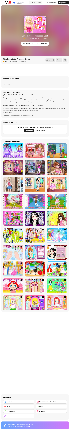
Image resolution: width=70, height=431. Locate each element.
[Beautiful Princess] (35, 235)
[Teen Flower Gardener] (13, 201)
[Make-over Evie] (35, 252)
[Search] (30, 2)
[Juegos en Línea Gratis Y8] (8, 2)
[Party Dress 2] (35, 268)
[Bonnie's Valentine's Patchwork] (35, 150)
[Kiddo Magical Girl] (57, 201)
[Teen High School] (35, 201)
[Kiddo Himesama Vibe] (35, 184)
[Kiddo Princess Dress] (57, 184)
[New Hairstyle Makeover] (57, 302)
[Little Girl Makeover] (13, 285)
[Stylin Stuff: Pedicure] (35, 285)
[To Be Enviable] (57, 218)
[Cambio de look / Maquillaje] (51, 402)
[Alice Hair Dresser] (13, 302)
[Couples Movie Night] (13, 167)
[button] (7, 113)
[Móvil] (51, 406)
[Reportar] (59, 60)
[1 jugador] (18, 402)
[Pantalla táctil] (18, 411)
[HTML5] (18, 406)
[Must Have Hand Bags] (13, 235)
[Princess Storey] (57, 285)
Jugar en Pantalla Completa (35, 44)
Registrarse (63, 2)
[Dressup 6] (13, 268)
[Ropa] (18, 416)
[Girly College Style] (13, 184)
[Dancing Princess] (57, 235)
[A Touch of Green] (13, 218)
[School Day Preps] (57, 167)
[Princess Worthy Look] (57, 268)
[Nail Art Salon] (13, 252)
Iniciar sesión (51, 2)
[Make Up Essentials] (35, 218)
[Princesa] (51, 411)
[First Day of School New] (57, 150)
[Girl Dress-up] (57, 252)
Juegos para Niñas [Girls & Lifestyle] (14, 115)
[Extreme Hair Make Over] (35, 302)
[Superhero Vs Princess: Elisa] (35, 167)
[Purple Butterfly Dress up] (13, 150)
